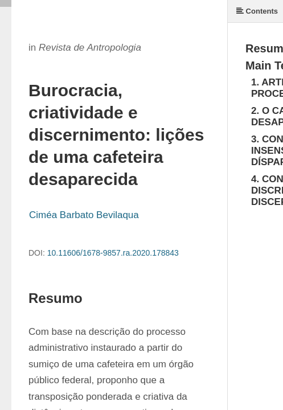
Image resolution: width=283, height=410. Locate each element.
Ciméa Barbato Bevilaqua (84, 215)
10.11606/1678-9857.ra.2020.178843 (113, 252)
